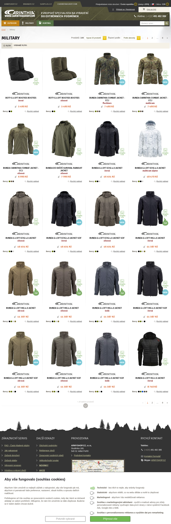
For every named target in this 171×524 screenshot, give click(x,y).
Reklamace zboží (47, 450)
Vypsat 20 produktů (93, 38)
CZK (165, 4)
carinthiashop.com (67, 4)
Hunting (44, 23)
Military (27, 23)
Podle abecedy (129, 38)
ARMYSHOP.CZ (158, 460)
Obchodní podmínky (48, 445)
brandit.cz (28, 4)
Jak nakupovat (10, 450)
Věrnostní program (12, 465)
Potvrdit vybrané (65, 518)
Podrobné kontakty (82, 455)
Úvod (3, 30)
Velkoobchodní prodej (49, 460)
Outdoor (10, 23)
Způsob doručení (12, 455)
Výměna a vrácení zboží (15, 470)
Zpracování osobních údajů (51, 455)
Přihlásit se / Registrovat (125, 10)
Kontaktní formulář (152, 456)
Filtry (7, 46)
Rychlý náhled (31, 111)
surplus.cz (46, 4)
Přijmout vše (110, 518)
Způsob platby (10, 460)
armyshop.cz (10, 4)
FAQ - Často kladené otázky (16, 445)
